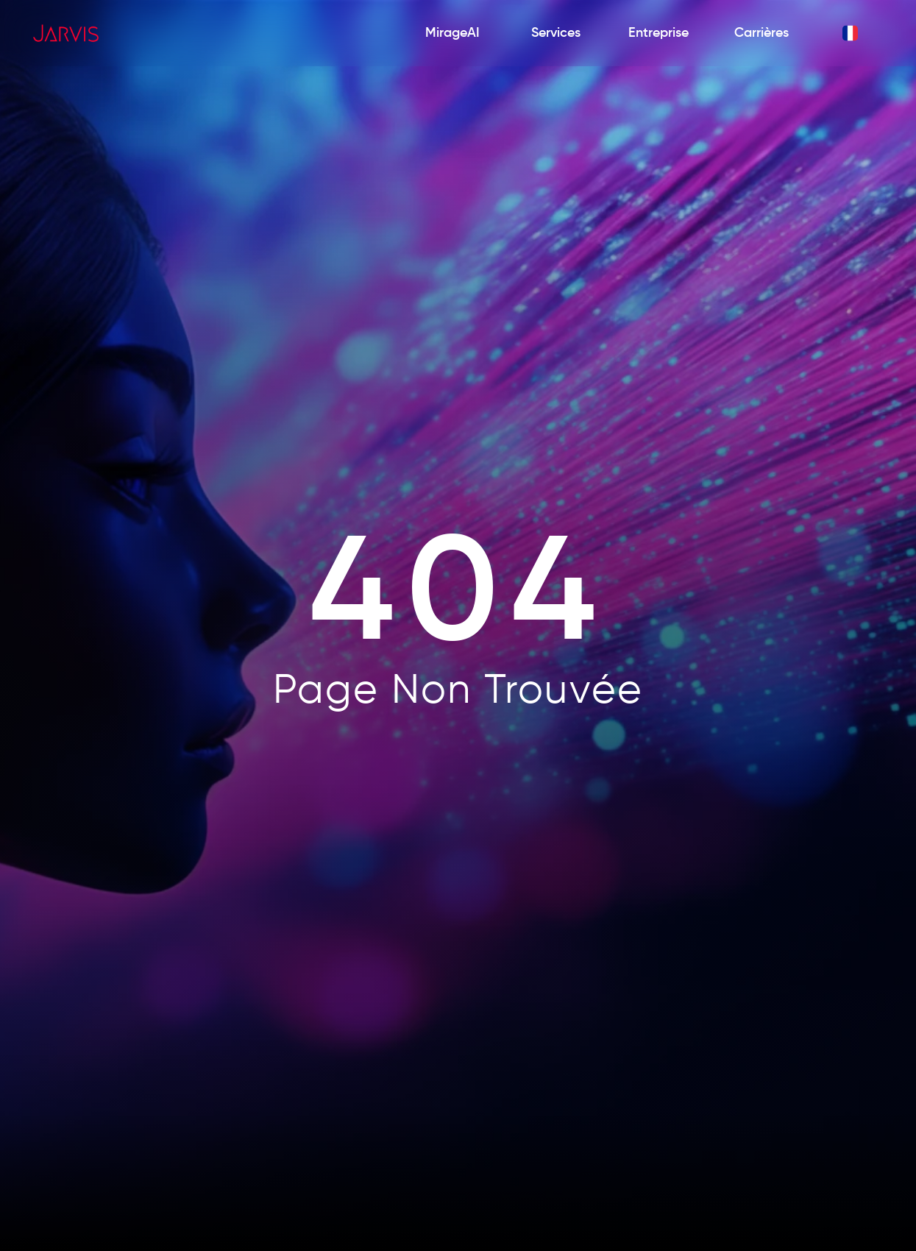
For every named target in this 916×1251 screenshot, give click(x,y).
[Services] (555, 33)
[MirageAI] (452, 33)
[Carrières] (761, 33)
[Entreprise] (658, 33)
